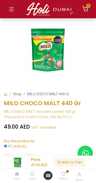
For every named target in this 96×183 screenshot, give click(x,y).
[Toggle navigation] (11, 9)
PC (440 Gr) (17, 146)
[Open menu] (48, 176)
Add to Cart (69, 162)
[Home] (17, 174)
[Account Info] (79, 174)
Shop (17, 94)
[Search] (32, 174)
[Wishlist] (63, 174)
